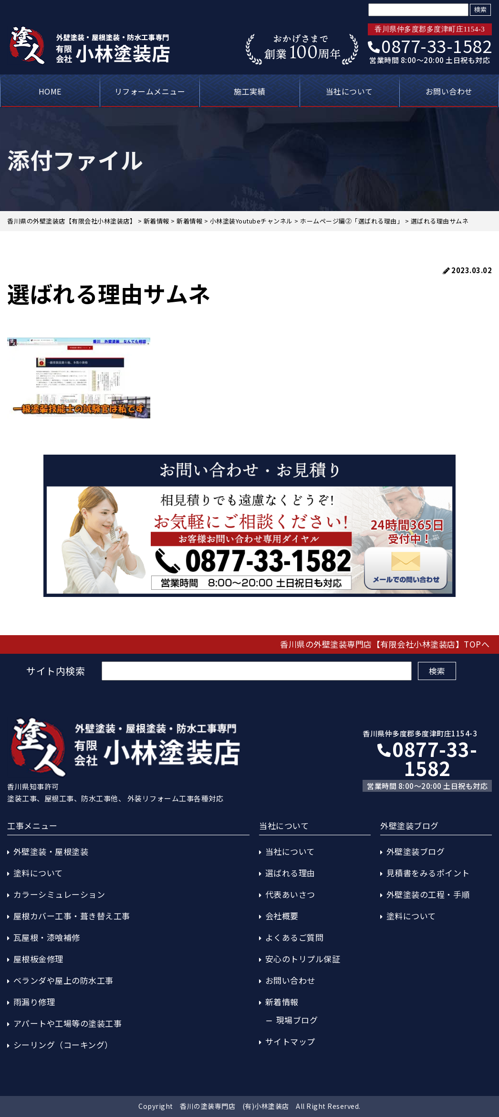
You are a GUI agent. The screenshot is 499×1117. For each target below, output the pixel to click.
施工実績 (249, 91)
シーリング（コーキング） (63, 1045)
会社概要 (282, 916)
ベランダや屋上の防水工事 (63, 980)
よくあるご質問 (294, 937)
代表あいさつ (290, 894)
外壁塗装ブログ (415, 851)
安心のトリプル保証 (303, 959)
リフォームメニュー (150, 91)
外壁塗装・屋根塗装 (51, 851)
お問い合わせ (449, 91)
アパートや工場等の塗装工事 (67, 1023)
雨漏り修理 (34, 1002)
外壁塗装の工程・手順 (428, 894)
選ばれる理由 (290, 873)
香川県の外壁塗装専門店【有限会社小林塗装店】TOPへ (384, 644)
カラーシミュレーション (59, 894)
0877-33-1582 (430, 45)
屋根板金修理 (38, 959)
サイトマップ (290, 1041)
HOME (50, 91)
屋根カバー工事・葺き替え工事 (71, 916)
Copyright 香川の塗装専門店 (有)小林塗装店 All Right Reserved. (249, 1106)
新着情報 (282, 1002)
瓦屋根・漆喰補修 (46, 937)
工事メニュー (32, 825)
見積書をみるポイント (428, 873)
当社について (349, 91)
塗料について (38, 873)
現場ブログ (297, 1020)
